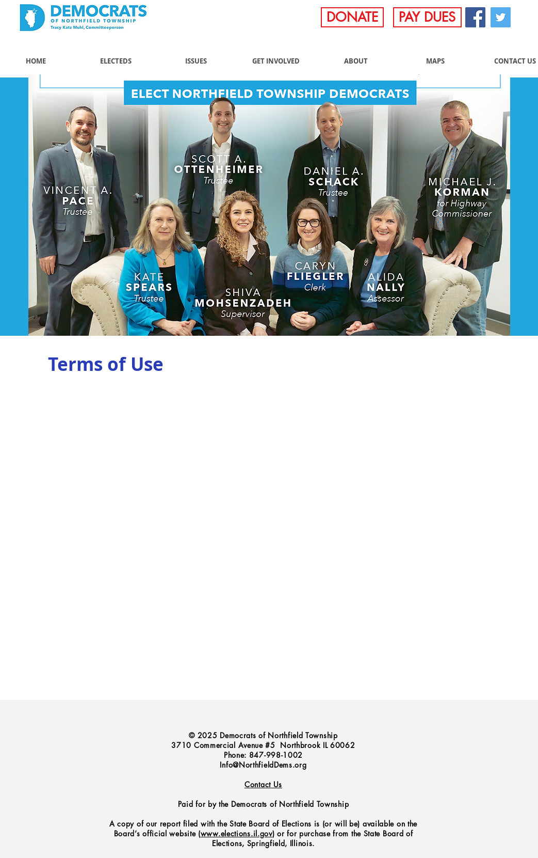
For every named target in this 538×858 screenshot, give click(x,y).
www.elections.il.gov (236, 833)
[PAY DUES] (427, 17)
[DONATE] (352, 17)
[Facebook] (475, 17)
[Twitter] (501, 17)
